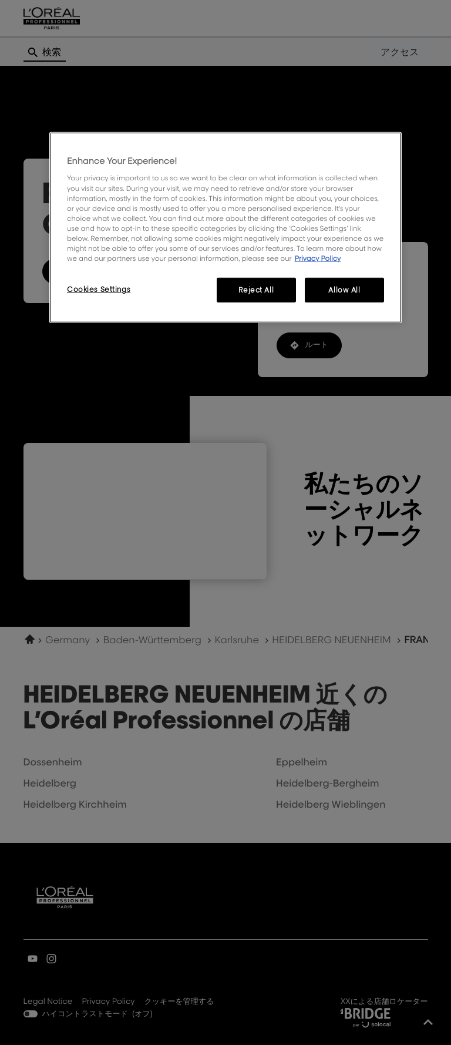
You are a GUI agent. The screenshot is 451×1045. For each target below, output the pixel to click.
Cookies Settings (98, 289)
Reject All (256, 289)
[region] (225, 227)
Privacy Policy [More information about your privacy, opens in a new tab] (318, 258)
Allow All (344, 289)
